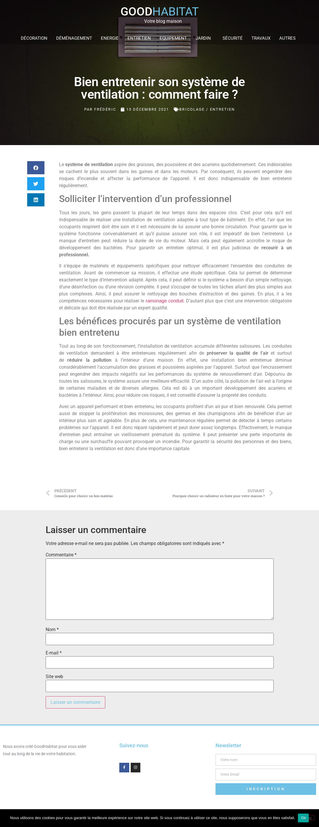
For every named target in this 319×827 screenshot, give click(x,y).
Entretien (139, 38)
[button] (35, 167)
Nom (52, 629)
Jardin (205, 38)
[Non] (310, 817)
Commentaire (61, 555)
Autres (289, 38)
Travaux (260, 38)
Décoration (34, 38)
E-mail (54, 653)
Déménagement (74, 38)
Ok (303, 818)
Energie (110, 38)
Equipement (173, 38)
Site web (54, 676)
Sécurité (233, 38)
